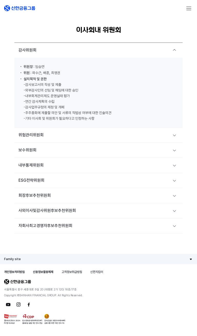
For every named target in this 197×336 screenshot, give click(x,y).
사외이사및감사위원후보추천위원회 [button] (47, 210)
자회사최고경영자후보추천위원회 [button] (45, 225)
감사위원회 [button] (27, 50)
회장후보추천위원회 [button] (34, 195)
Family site (12, 259)
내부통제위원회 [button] (31, 165)
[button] (19, 8)
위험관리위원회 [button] (31, 135)
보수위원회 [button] (27, 150)
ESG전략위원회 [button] (31, 180)
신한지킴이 (96, 272)
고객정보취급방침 (72, 272)
